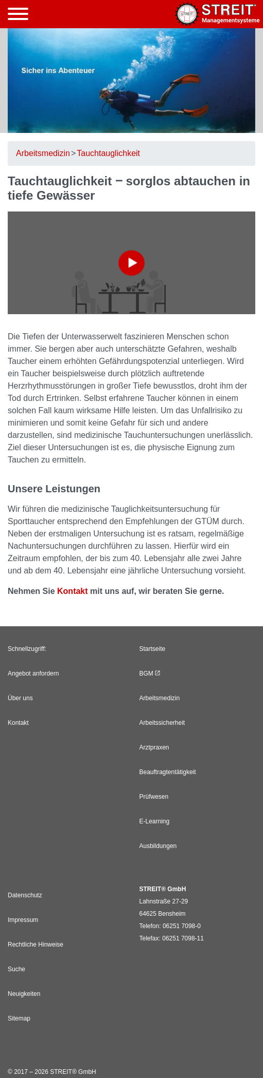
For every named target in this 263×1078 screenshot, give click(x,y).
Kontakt (72, 591)
